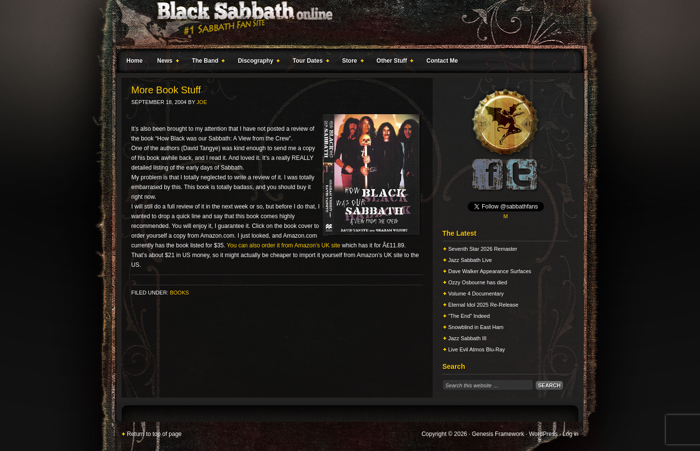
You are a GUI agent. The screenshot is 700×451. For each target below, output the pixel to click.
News (165, 62)
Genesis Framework (498, 434)
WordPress (543, 434)
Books (179, 292)
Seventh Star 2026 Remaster (482, 249)
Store (351, 62)
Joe (201, 102)
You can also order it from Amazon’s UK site (283, 245)
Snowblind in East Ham (476, 327)
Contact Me (442, 60)
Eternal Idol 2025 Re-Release (483, 305)
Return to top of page (154, 434)
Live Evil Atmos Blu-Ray (476, 349)
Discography (256, 62)
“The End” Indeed (469, 316)
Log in (570, 434)
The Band (206, 62)
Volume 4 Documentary (476, 293)
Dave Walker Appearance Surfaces (489, 271)
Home (134, 60)
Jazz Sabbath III (467, 338)
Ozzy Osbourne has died (477, 282)
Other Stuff (393, 62)
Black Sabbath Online (345, 24)
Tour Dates (309, 62)
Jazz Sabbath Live (470, 260)
